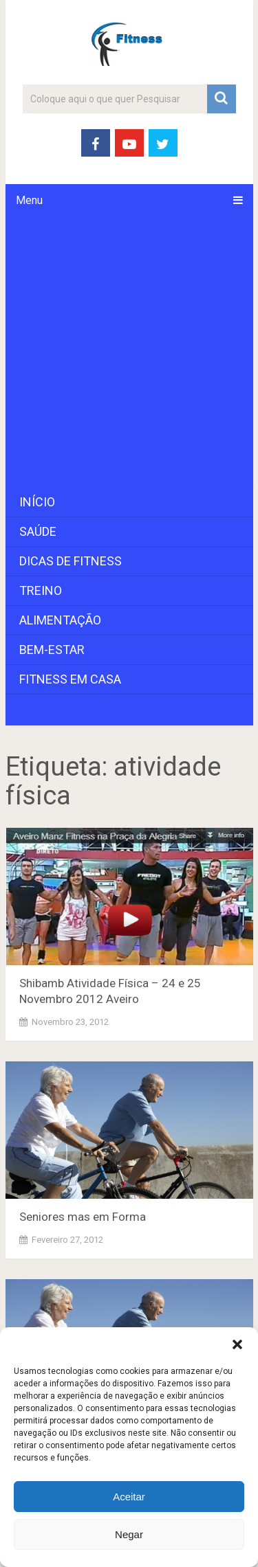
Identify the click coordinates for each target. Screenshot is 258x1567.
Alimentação (60, 620)
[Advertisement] (129, 352)
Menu (29, 200)
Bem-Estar (52, 649)
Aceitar (129, 1496)
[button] (237, 1344)
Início (37, 502)
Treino (40, 590)
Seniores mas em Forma (82, 1217)
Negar (129, 1534)
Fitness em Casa (70, 679)
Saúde (37, 531)
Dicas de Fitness (70, 561)
